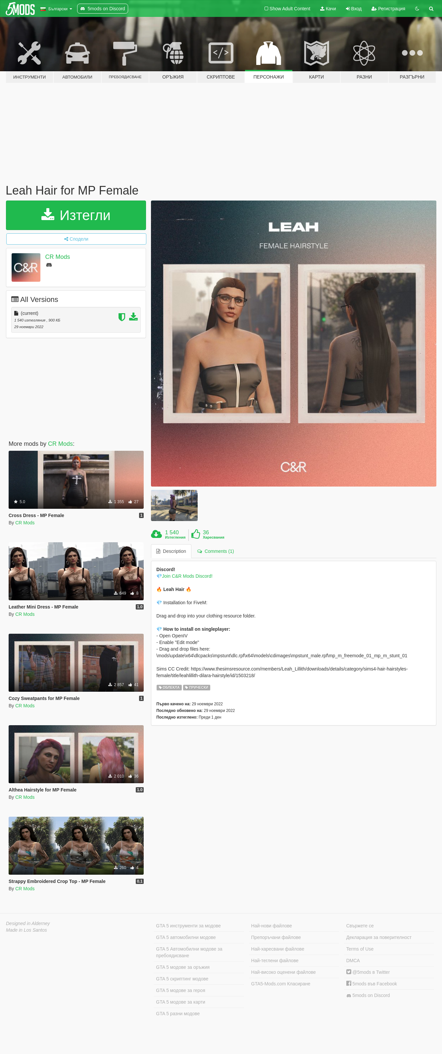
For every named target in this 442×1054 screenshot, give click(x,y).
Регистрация (388, 8)
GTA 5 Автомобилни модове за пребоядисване (189, 952)
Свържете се (360, 925)
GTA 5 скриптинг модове (182, 978)
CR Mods (57, 257)
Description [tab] (171, 551)
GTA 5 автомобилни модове (186, 937)
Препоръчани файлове (276, 937)
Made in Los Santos (26, 930)
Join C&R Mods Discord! (187, 576)
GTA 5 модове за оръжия (183, 967)
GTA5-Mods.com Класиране (281, 983)
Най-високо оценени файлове (283, 972)
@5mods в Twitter (368, 972)
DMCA (353, 960)
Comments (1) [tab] (215, 551)
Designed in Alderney (28, 923)
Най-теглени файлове (275, 960)
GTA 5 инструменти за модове (188, 925)
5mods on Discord (368, 995)
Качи (328, 8)
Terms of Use (359, 949)
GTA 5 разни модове (178, 1013)
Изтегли (76, 215)
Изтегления (175, 537)
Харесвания (213, 537)
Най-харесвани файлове (277, 949)
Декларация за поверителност (379, 937)
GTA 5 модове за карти (180, 1002)
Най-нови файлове (271, 925)
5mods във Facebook (371, 984)
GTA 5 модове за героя (180, 990)
